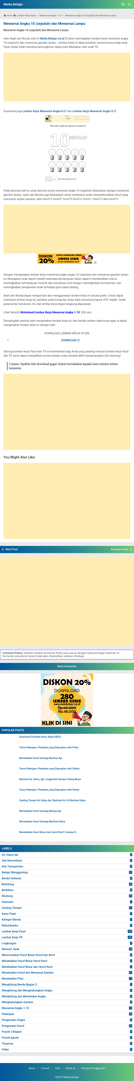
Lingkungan (9, 943)
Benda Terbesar (11, 878)
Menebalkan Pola (12, 978)
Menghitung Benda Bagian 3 (19, 984)
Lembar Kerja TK (12, 937)
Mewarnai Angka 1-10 (15, 1008)
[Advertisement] (67, 77)
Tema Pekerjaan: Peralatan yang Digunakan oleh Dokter (49, 768)
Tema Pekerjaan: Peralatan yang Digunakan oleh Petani (49, 789)
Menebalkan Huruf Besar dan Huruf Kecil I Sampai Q (47, 832)
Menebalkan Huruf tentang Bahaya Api (40, 811)
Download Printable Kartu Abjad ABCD (40, 737)
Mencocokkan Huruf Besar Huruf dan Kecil (28, 955)
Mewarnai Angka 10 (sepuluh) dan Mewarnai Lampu (44, 23)
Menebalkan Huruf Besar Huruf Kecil (24, 961)
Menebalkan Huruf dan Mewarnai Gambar (28, 972)
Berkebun (8, 890)
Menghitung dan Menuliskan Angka (24, 996)
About (32, 1068)
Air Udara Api (10, 854)
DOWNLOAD (68, 340)
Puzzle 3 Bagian (12, 1031)
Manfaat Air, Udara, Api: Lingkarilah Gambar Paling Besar (50, 779)
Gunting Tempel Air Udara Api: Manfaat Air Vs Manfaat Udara (52, 800)
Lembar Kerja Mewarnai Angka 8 (43, 111)
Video (5, 1049)
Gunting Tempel (11, 908)
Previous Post (119, 549)
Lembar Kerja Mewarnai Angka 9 (92, 111)
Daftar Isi (70, 1068)
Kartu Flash (9, 913)
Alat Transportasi (12, 866)
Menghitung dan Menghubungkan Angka (27, 990)
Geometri (7, 902)
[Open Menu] (123, 4)
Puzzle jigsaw (10, 1037)
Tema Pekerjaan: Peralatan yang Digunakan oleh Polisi (49, 747)
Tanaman (7, 1043)
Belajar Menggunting (15, 872)
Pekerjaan (8, 1014)
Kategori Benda (11, 919)
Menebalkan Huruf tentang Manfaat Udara (42, 821)
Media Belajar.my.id (52, 38)
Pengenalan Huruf (13, 1026)
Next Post (12, 549)
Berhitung (8, 884)
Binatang (7, 896)
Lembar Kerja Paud (13, 931)
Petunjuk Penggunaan (93, 1068)
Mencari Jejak (10, 949)
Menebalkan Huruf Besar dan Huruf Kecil (27, 967)
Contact (45, 1068)
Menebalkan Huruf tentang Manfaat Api (40, 758)
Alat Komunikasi (12, 860)
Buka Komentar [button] (67, 666)
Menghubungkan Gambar (17, 1002)
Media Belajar (13, 4)
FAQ (57, 1068)
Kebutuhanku (10, 925)
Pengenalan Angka (13, 1020)
